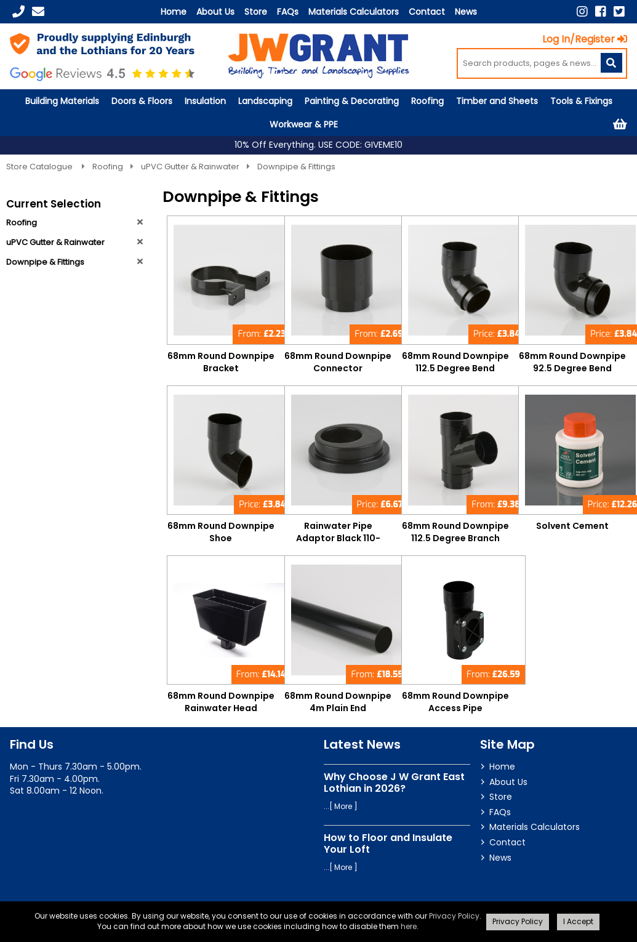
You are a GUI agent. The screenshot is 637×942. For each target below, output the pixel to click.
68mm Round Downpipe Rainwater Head (220, 702)
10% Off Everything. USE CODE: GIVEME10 (318, 145)
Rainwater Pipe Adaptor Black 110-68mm (338, 538)
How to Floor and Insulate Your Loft (388, 843)
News (466, 12)
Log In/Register (584, 39)
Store (255, 12)
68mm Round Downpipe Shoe (220, 532)
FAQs (287, 12)
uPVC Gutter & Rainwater (190, 166)
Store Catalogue (40, 166)
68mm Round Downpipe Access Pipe (455, 702)
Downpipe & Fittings (296, 166)
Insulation (205, 101)
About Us (215, 12)
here (409, 926)
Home (173, 12)
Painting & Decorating (352, 101)
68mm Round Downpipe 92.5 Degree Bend (572, 362)
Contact (427, 12)
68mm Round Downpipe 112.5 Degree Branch (455, 532)
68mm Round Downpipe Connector (337, 362)
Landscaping (265, 101)
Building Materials (62, 101)
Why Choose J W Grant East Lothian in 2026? (394, 782)
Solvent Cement (572, 526)
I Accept (578, 921)
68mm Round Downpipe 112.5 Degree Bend (455, 362)
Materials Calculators (353, 12)
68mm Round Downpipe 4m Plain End (337, 702)
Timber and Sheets (497, 101)
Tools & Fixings (581, 101)
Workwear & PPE (304, 124)
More (343, 806)
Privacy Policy (454, 916)
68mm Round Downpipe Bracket (220, 362)
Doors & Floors (141, 101)
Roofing (427, 101)
